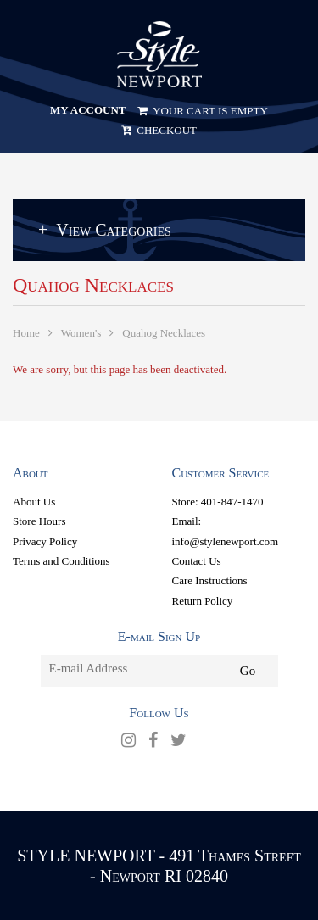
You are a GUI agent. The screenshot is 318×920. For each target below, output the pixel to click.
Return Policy (202, 600)
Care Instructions (210, 580)
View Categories (113, 229)
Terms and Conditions (61, 561)
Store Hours (39, 521)
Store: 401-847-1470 (218, 501)
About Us (34, 501)
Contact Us (196, 561)
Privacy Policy (45, 541)
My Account (88, 109)
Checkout (159, 130)
